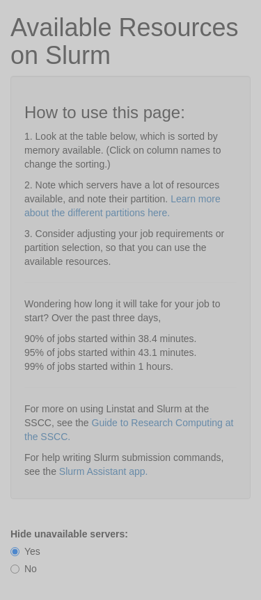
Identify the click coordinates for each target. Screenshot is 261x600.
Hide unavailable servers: (69, 534)
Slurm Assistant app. (103, 471)
